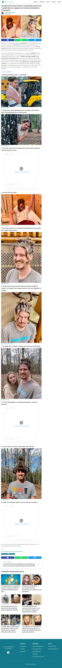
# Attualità (12, 554)
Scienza (36, 2)
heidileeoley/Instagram (7, 71)
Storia (59, 2)
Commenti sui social (38, 656)
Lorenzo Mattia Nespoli (10, 12)
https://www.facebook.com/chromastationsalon (12, 551)
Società (54, 2)
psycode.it (23, 651)
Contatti (22, 649)
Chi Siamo (23, 646)
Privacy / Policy (52, 646)
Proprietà (35, 654)
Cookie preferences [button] (53, 649)
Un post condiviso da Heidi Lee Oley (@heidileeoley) (16, 187)
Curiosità (41, 2)
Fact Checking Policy (38, 646)
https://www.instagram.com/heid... (7, 343)
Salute (48, 2)
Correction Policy (37, 649)
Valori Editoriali (36, 651)
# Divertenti (4, 554)
